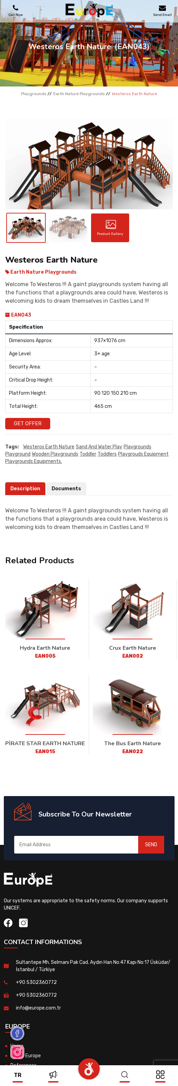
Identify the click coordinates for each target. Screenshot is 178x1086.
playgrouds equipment (143, 454)
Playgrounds (33, 93)
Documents (66, 489)
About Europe (25, 1056)
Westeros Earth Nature (48, 447)
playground (17, 454)
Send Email (162, 10)
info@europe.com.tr (38, 1008)
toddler (88, 454)
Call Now (15, 10)
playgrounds (137, 447)
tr (17, 1075)
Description (25, 489)
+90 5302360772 (36, 982)
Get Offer (28, 423)
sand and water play (99, 447)
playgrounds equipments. (33, 461)
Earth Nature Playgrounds (79, 93)
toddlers (107, 454)
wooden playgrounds (55, 454)
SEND (151, 845)
